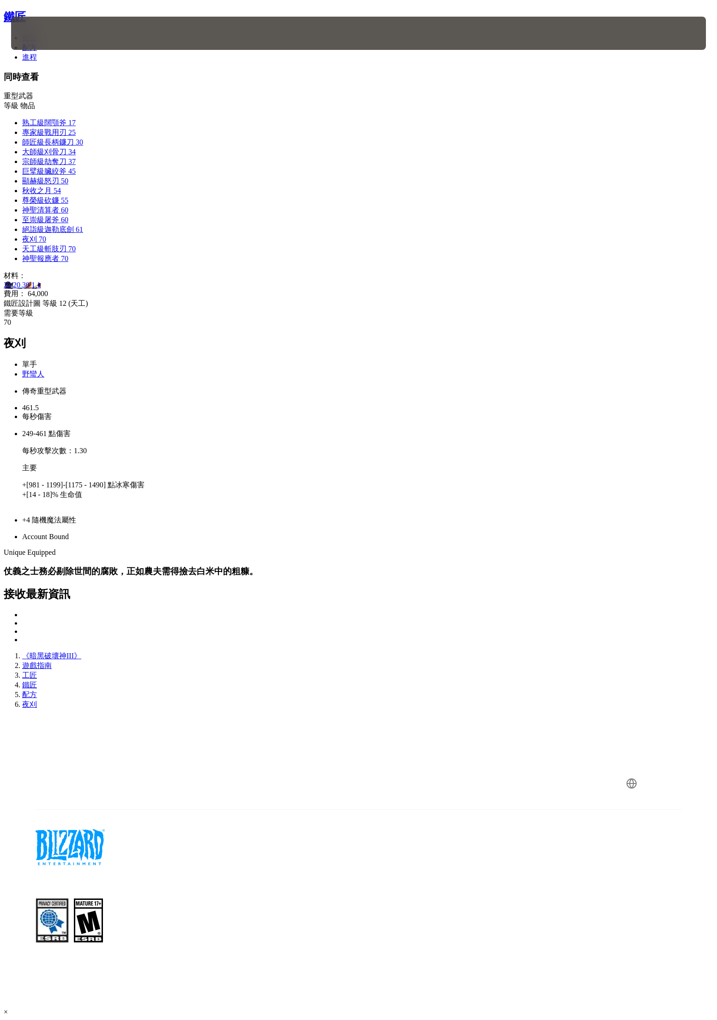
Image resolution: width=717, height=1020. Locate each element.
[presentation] (45, 33)
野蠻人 (33, 374)
